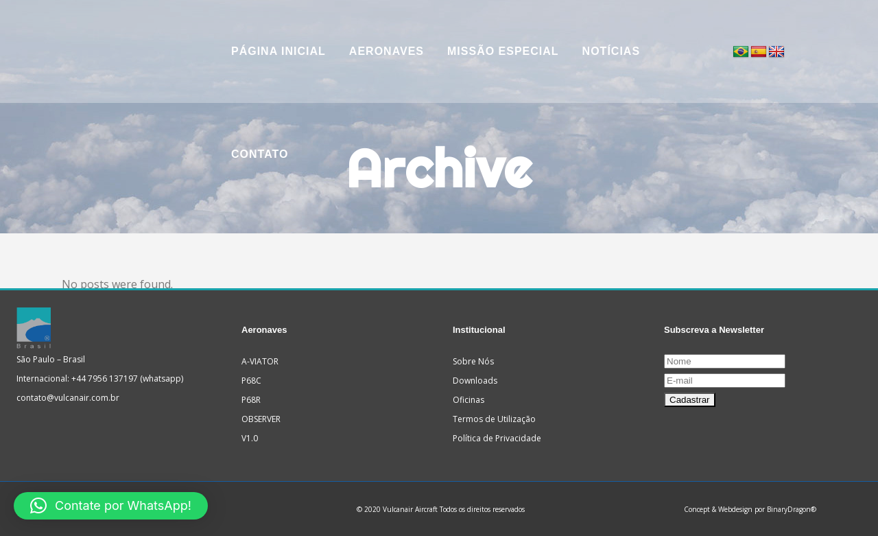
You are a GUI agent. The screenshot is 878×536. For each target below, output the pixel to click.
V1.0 (249, 438)
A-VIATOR (259, 361)
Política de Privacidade (497, 438)
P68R (251, 400)
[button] (111, 506)
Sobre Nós (473, 361)
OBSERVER (261, 419)
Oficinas (468, 400)
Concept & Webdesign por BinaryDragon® (750, 509)
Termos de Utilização (494, 419)
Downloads (475, 380)
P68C (251, 380)
